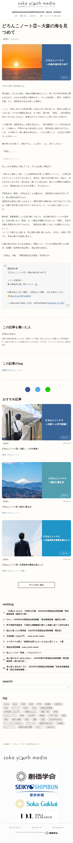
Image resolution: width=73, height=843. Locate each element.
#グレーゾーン (9, 727)
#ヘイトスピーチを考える (13, 723)
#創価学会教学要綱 (25, 727)
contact (57, 14)
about (49, 14)
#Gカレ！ (39, 727)
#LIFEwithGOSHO (55, 719)
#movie (6, 704)
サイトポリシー (58, 828)
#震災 (27, 719)
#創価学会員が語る (46, 723)
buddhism (33, 14)
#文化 (6, 708)
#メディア (15, 708)
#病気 (64, 715)
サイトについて (14, 828)
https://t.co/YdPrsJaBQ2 (20, 296)
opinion (16, 14)
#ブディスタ (30, 723)
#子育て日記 (53, 715)
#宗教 (23, 704)
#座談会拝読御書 (46, 708)
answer (24, 14)
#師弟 (4, 370)
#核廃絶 (48, 704)
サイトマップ (36, 828)
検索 (68, 687)
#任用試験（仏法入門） (12, 712)
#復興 (35, 719)
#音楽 (43, 719)
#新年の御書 (16, 719)
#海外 (6, 719)
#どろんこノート (14, 370)
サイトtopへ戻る (36, 585)
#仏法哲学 (31, 715)
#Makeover (50, 727)
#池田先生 (58, 704)
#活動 (23, 571)
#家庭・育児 (45, 712)
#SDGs (25, 708)
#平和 (39, 704)
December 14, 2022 (55, 303)
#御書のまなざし (31, 712)
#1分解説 (60, 723)
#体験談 (42, 715)
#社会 (34, 708)
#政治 (15, 704)
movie (41, 14)
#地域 (31, 704)
